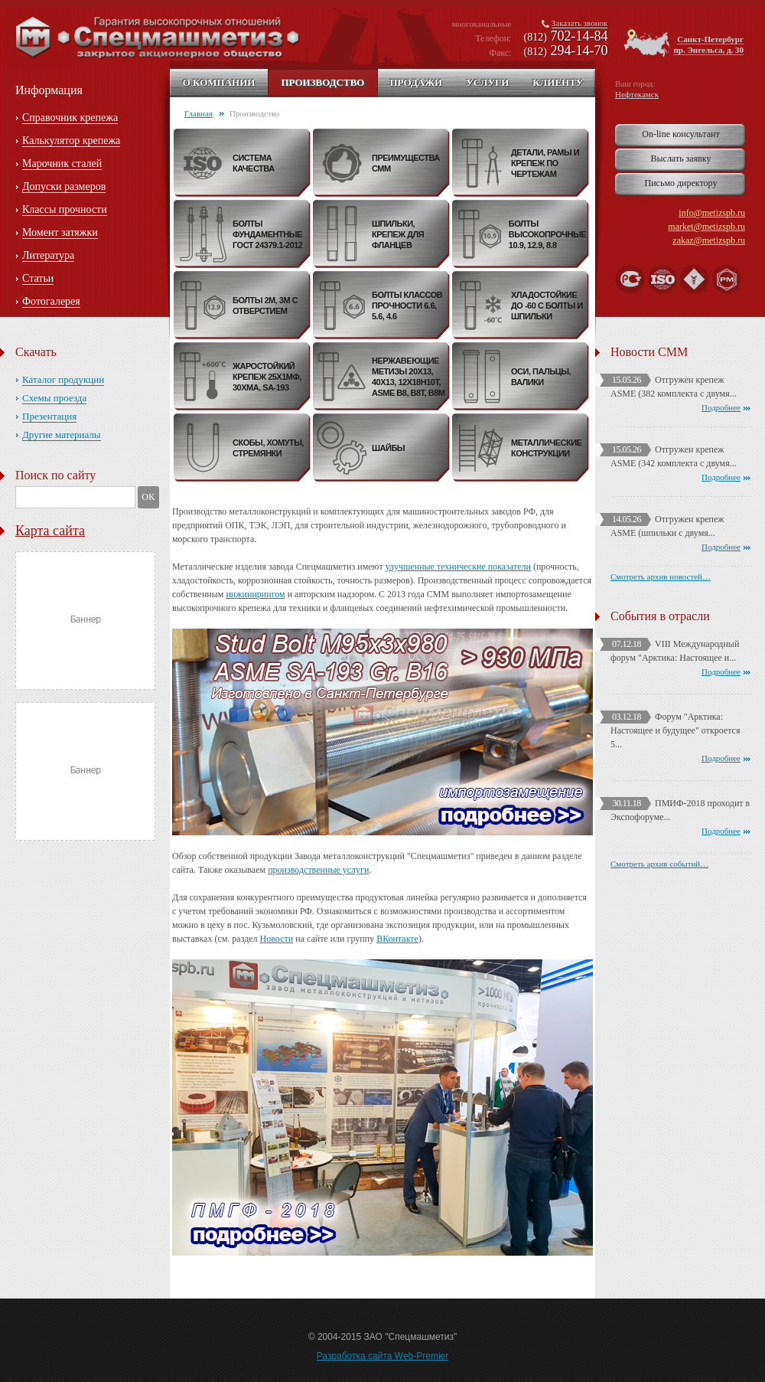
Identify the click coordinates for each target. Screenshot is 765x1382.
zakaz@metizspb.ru (708, 240)
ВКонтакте (397, 938)
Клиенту (557, 82)
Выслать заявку (680, 158)
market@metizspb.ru (706, 226)
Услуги (487, 82)
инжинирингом (255, 594)
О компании (219, 82)
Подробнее (721, 407)
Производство (322, 82)
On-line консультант (680, 134)
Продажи (415, 82)
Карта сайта (50, 530)
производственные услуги (318, 869)
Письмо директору (681, 183)
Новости (277, 938)
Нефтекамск (637, 94)
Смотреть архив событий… (659, 863)
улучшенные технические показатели (458, 566)
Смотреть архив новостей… (660, 576)
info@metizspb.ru (712, 212)
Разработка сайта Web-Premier (383, 1356)
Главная (198, 113)
